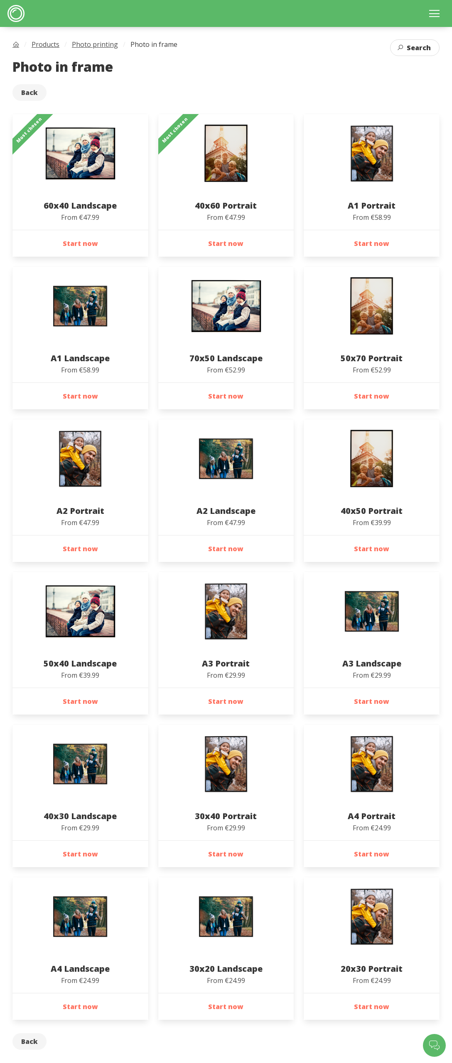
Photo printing (95, 44)
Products (45, 44)
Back (29, 92)
